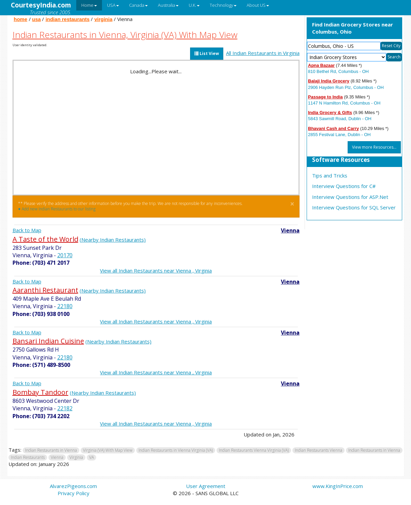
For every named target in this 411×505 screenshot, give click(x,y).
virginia (103, 19)
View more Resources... (374, 147)
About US (258, 5)
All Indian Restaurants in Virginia (263, 53)
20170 (65, 255)
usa (36, 19)
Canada (138, 5)
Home (89, 5)
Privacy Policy (73, 493)
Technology (223, 5)
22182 (65, 408)
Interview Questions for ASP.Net (350, 196)
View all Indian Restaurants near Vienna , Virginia (156, 270)
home (20, 19)
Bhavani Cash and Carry (333, 128)
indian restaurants (67, 19)
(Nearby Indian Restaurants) (113, 239)
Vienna (290, 230)
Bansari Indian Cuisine (48, 340)
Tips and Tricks (329, 175)
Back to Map (27, 230)
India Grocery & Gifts (330, 112)
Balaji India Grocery (328, 80)
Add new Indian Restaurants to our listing (57, 209)
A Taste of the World (45, 239)
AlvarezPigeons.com (73, 486)
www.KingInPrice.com (337, 486)
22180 (65, 306)
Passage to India (325, 96)
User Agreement (205, 486)
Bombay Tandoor (40, 392)
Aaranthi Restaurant (45, 290)
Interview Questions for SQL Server (354, 207)
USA (113, 5)
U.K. (194, 5)
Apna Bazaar (321, 65)
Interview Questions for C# (344, 186)
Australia (168, 5)
